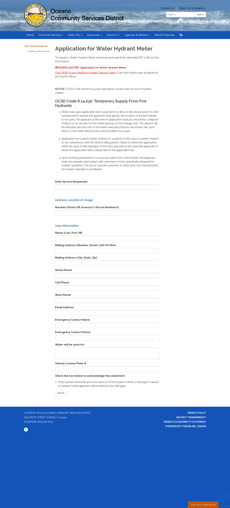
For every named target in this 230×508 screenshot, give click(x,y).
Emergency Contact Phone (72, 332)
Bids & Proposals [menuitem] (165, 34)
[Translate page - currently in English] (181, 35)
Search (200, 14)
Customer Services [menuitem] (49, 34)
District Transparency (191, 417)
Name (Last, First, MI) (68, 232)
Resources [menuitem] (93, 34)
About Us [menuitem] (112, 34)
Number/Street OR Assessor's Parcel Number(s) (87, 207)
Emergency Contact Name (72, 319)
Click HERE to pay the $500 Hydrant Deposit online (85, 72)
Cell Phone (62, 282)
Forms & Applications (39, 51)
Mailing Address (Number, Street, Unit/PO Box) (85, 245)
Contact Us (167, 8)
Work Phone (63, 294)
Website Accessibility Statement (185, 422)
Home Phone (63, 270)
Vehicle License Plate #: (71, 363)
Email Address (64, 307)
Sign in (202, 426)
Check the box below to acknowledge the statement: (90, 375)
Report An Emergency (192, 8)
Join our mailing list (203, 504)
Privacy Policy (197, 413)
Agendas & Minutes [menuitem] (136, 34)
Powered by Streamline (180, 426)
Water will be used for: (70, 344)
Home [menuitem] (30, 34)
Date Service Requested (71, 181)
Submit (60, 393)
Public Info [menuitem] (74, 34)
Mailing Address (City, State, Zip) (76, 257)
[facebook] (26, 430)
